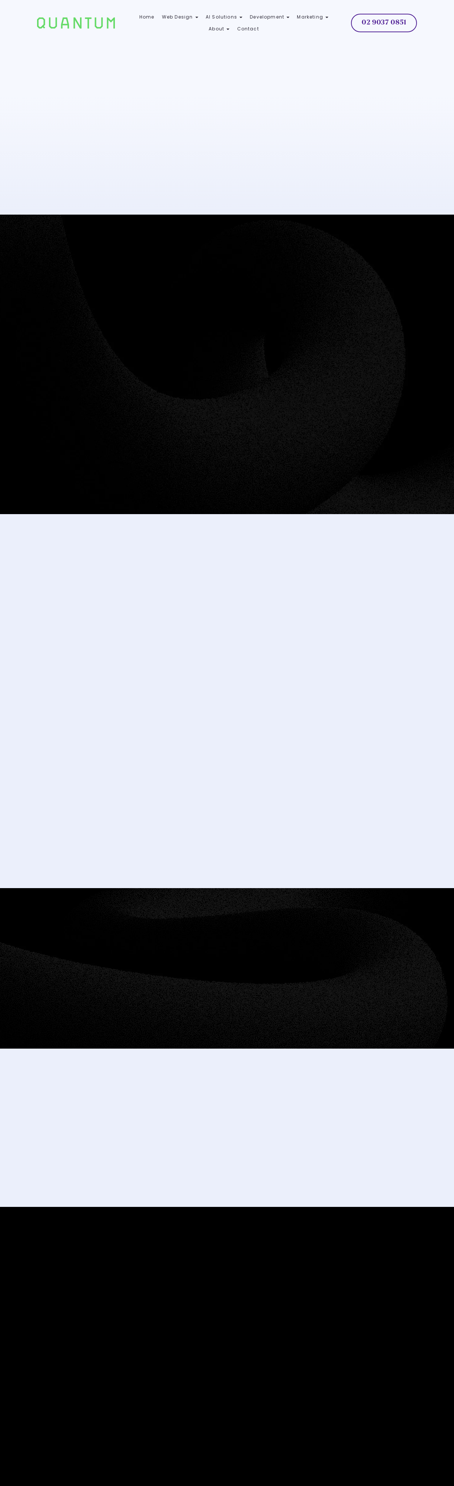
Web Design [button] (180, 17)
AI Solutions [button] (224, 17)
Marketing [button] (312, 17)
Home (147, 17)
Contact (248, 29)
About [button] (219, 29)
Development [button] (269, 17)
